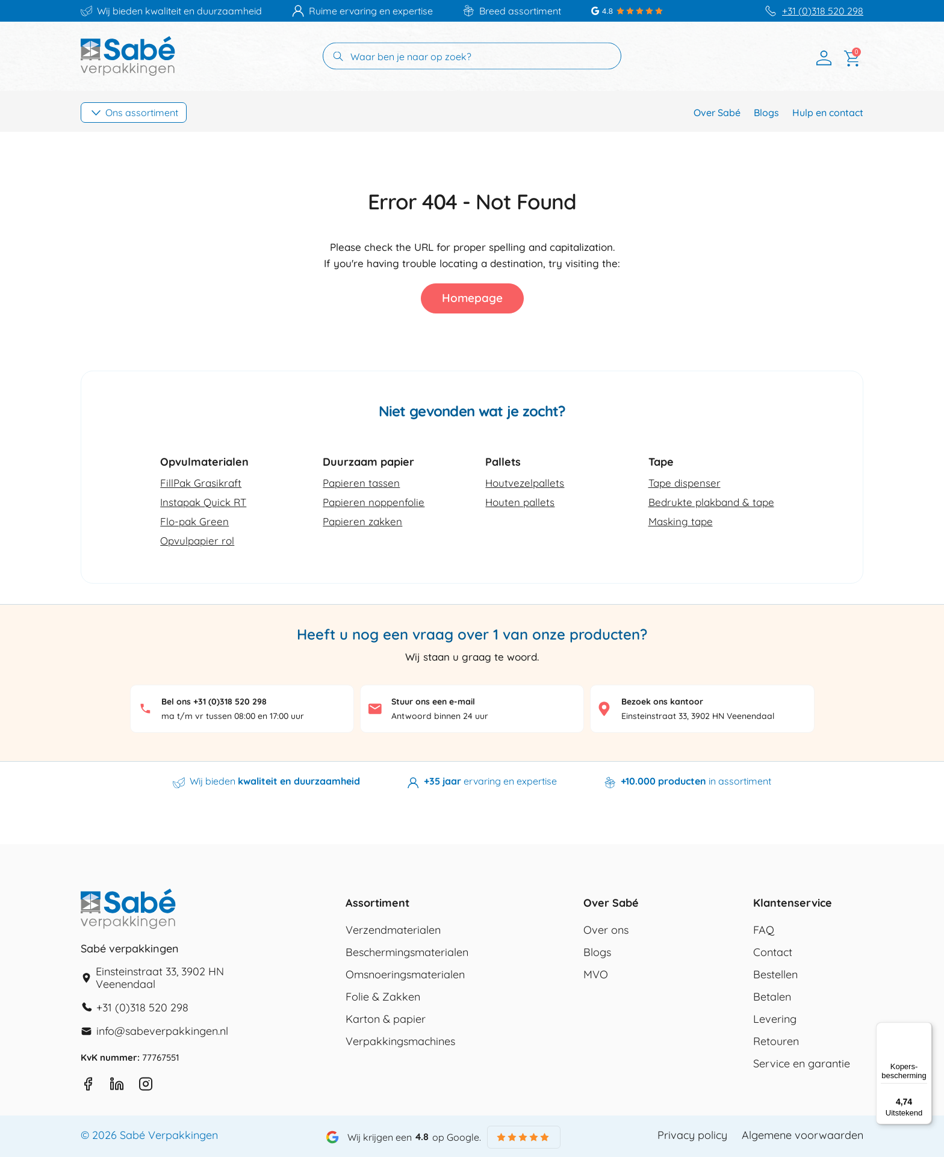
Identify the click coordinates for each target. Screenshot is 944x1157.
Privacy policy (692, 1135)
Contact (772, 952)
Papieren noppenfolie (373, 502)
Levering (774, 1019)
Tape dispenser (684, 483)
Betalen (772, 997)
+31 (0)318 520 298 (822, 11)
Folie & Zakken (383, 997)
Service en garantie (801, 1063)
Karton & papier (386, 1019)
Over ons (606, 930)
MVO (595, 974)
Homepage (472, 298)
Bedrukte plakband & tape (711, 502)
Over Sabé (717, 112)
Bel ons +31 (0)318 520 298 (214, 701)
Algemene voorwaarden (802, 1135)
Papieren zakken (362, 521)
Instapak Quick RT (203, 502)
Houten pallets (519, 502)
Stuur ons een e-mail (433, 701)
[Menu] (925, 1029)
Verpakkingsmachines (400, 1041)
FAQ (763, 930)
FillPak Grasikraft (200, 483)
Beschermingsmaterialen (407, 952)
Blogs (766, 112)
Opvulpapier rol (197, 540)
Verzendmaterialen (393, 930)
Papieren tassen (361, 483)
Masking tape (680, 521)
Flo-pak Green (194, 521)
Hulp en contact (827, 112)
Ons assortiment (141, 112)
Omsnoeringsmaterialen (405, 974)
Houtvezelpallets (524, 483)
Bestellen (775, 974)
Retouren (776, 1041)
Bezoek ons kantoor (662, 701)
